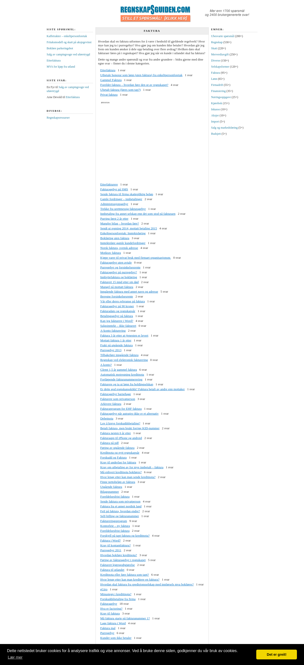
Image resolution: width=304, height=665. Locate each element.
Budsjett (216, 133)
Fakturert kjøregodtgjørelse (117, 565)
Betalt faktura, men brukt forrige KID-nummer (130, 428)
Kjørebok (216, 103)
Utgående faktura (111, 487)
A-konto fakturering (113, 330)
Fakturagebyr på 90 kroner (117, 306)
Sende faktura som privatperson (120, 501)
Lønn (214, 79)
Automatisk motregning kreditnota (122, 374)
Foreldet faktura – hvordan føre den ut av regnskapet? (134, 85)
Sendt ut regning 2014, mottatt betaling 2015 (128, 228)
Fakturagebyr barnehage (115, 394)
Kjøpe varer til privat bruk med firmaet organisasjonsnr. (135, 257)
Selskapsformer (220, 66)
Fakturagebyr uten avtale (116, 262)
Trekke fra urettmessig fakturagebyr (123, 209)
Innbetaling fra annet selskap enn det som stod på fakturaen (138, 213)
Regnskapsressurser (58, 117)
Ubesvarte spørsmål (222, 36)
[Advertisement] (152, 143)
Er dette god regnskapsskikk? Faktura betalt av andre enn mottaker (142, 389)
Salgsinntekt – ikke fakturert (118, 325)
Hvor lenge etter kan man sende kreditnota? (128, 477)
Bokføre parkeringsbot (60, 48)
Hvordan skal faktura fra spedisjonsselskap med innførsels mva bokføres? (147, 584)
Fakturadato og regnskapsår (117, 311)
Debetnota (106, 418)
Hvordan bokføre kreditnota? (118, 555)
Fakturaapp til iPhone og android (121, 438)
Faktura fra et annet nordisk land (121, 506)
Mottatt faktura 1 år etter (116, 340)
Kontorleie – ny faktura (115, 526)
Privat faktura (109, 94)
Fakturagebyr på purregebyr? (118, 272)
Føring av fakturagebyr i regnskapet (123, 560)
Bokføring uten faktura (114, 238)
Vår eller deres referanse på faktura (122, 301)
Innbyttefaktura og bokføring (118, 277)
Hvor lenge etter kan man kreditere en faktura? (130, 579)
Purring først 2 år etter (114, 218)
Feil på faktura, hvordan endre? (120, 511)
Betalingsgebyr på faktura (116, 316)
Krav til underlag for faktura (118, 462)
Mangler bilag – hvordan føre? (119, 223)
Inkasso (215, 109)
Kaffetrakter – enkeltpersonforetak (67, 36)
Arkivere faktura (110, 404)
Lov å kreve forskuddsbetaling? (120, 423)
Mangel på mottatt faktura (116, 287)
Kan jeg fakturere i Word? (116, 321)
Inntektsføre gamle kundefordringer (123, 243)
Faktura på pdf (109, 443)
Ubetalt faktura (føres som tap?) (120, 90)
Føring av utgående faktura (117, 448)
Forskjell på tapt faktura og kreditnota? (125, 535)
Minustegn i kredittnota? (116, 594)
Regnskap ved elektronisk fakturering (124, 360)
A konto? (106, 365)
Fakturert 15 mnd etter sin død (119, 282)
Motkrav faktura (110, 253)
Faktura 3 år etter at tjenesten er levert (124, 335)
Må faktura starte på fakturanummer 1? (125, 618)
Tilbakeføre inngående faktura (119, 355)
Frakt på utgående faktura (116, 345)
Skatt (214, 48)
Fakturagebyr (108, 603)
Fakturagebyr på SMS (114, 189)
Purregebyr (107, 633)
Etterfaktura (107, 70)
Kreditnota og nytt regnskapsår (120, 452)
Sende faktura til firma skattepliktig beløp (126, 194)
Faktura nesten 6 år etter (115, 433)
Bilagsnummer (109, 491)
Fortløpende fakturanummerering (121, 379)
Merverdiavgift (220, 54)
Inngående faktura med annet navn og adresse (129, 291)
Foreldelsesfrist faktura (115, 496)
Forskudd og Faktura (113, 457)
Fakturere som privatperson (117, 399)
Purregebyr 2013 (111, 350)
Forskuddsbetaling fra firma (118, 599)
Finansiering (218, 91)
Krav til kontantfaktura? (115, 545)
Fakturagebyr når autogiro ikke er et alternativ (129, 413)
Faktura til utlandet (112, 570)
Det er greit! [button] (276, 654)
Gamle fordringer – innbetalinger (121, 199)
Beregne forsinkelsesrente (116, 296)
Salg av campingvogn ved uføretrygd (68, 54)
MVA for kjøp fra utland (61, 66)
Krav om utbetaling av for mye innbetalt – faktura (131, 467)
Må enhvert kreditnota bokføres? (121, 472)
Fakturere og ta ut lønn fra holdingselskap (126, 384)
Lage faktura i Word (113, 623)
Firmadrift (217, 85)
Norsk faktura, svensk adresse (119, 248)
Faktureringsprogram (113, 521)
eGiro (104, 589)
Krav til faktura (110, 613)
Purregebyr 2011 (111, 550)
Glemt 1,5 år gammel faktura (118, 369)
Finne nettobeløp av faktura (117, 482)
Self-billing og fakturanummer (119, 516)
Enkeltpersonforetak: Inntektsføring (123, 233)
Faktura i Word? (110, 540)
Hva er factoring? (111, 608)
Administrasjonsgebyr (114, 204)
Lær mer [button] (15, 657)
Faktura (215, 72)
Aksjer (215, 115)
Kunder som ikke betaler (116, 638)
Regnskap (217, 42)
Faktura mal (107, 628)
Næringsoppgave (221, 97)
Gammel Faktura (111, 80)
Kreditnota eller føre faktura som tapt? (124, 574)
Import (215, 121)
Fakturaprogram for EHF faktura (121, 408)
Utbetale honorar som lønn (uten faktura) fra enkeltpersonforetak (141, 75)
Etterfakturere (109, 184)
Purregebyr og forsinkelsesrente (120, 267)
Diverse (215, 60)
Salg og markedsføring (224, 127)
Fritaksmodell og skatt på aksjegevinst (69, 42)
